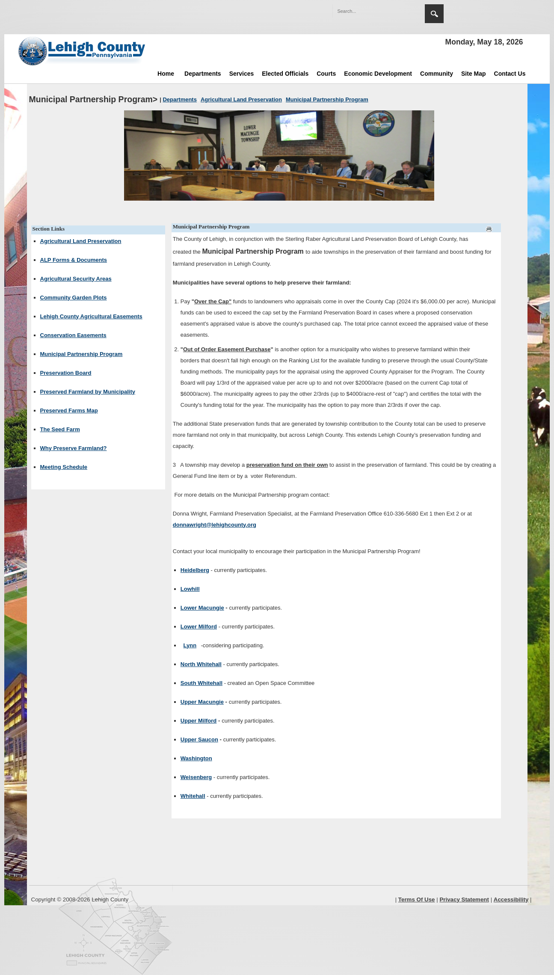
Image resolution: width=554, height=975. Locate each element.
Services (241, 73)
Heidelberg (195, 570)
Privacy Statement (464, 899)
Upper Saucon (199, 739)
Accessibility (511, 899)
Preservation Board (66, 373)
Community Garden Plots (73, 297)
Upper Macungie (202, 702)
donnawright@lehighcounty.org (214, 525)
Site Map (473, 73)
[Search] (370, 11)
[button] (400, 10)
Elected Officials (285, 73)
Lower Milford (199, 626)
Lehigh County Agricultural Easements (91, 316)
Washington (196, 758)
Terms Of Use (416, 899)
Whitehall (193, 796)
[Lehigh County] (82, 50)
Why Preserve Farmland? (73, 448)
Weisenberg (196, 777)
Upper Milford (199, 720)
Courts (326, 73)
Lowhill (190, 589)
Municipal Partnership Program (81, 354)
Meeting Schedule (64, 467)
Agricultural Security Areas (76, 279)
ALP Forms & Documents (73, 260)
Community (436, 73)
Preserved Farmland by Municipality (88, 391)
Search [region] (434, 13)
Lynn (190, 645)
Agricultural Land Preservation (80, 241)
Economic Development (378, 73)
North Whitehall (201, 664)
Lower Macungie (202, 608)
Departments (202, 73)
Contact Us (510, 73)
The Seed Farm (60, 429)
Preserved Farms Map (69, 410)
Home (165, 73)
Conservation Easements (73, 335)
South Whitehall (201, 683)
